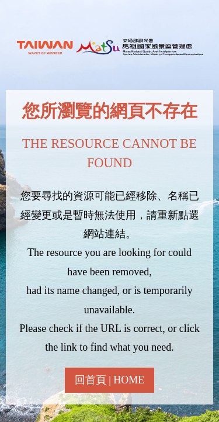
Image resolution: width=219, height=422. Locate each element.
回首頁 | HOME (110, 380)
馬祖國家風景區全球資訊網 (109, 46)
